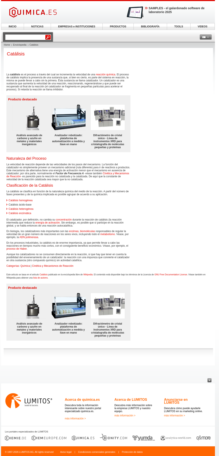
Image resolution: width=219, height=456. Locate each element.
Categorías (12, 265)
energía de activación (47, 222)
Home (7, 44)
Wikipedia (88, 274)
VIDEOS (202, 26)
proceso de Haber (16, 248)
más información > (75, 418)
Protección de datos (132, 452)
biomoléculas (87, 231)
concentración (64, 219)
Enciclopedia (19, 44)
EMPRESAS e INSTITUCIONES (76, 26)
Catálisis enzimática (20, 213)
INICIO (12, 26)
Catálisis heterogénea (21, 208)
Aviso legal (65, 452)
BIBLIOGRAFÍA (150, 26)
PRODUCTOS (118, 26)
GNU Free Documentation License (170, 274)
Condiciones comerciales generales (96, 452)
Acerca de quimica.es (82, 399)
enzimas (74, 231)
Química (25, 265)
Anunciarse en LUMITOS (176, 401)
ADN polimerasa (28, 237)
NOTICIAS (37, 26)
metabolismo (107, 234)
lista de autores (40, 278)
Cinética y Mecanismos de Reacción (52, 265)
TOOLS (178, 26)
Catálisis (44, 274)
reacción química (105, 74)
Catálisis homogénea (21, 200)
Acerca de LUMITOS (130, 399)
